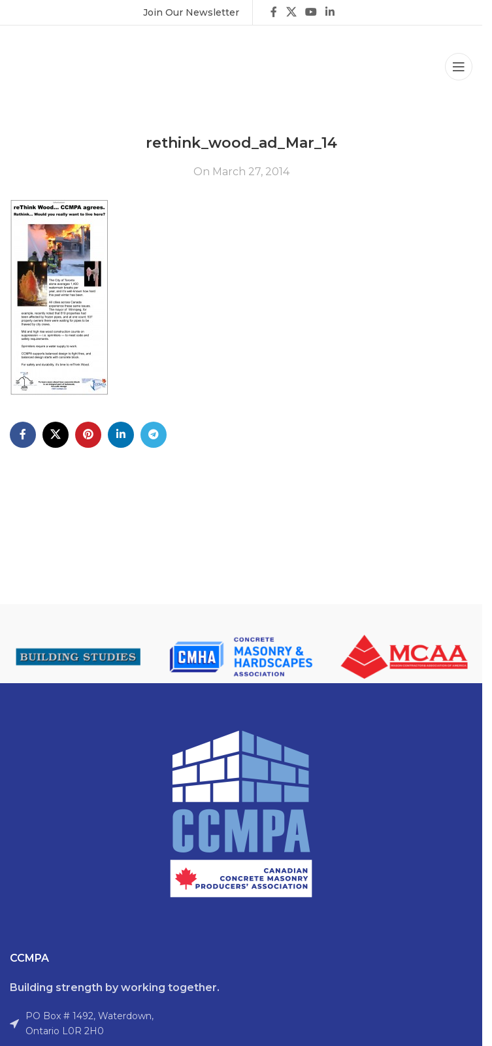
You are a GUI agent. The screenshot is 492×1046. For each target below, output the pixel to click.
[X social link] (291, 12)
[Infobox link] (191, 12)
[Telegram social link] (153, 435)
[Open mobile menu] (458, 67)
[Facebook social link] (274, 12)
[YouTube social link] (311, 12)
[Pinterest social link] (88, 435)
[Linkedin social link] (330, 12)
